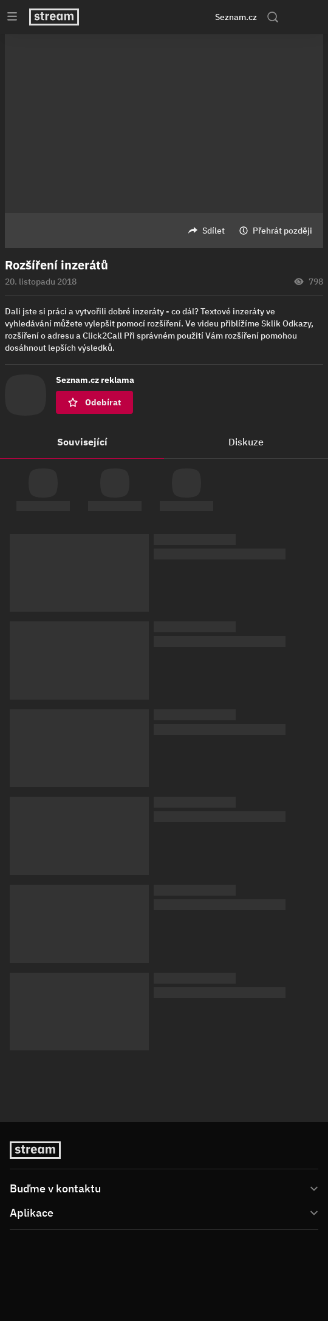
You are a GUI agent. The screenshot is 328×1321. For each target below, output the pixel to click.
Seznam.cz (236, 17)
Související (82, 442)
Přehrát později (282, 230)
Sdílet (213, 230)
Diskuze (246, 442)
